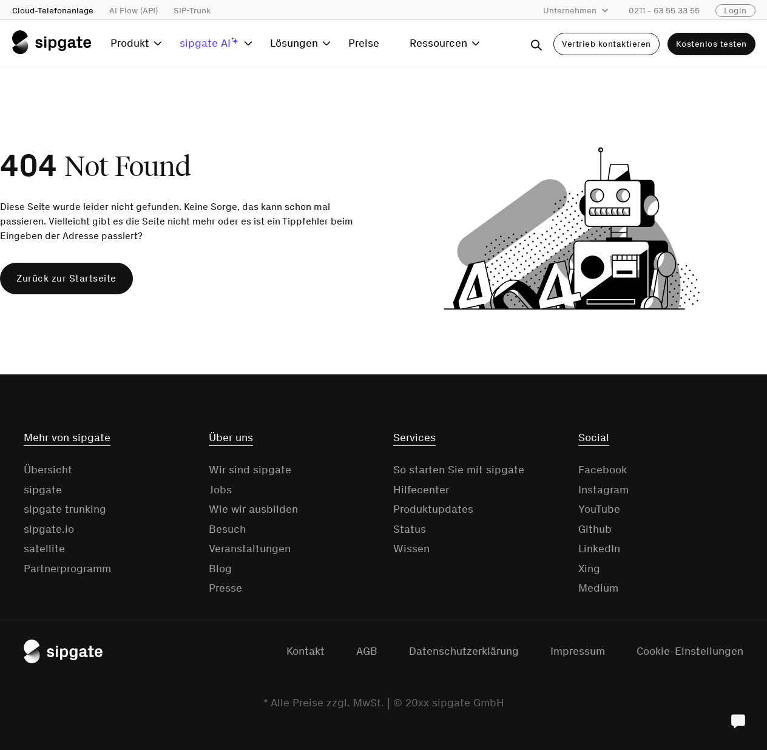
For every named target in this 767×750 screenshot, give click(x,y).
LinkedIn (599, 548)
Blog (220, 568)
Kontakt (305, 651)
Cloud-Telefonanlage (52, 10)
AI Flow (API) (133, 10)
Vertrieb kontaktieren (606, 44)
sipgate (43, 489)
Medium (598, 588)
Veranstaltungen (250, 548)
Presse (225, 588)
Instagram (603, 489)
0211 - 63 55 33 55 (664, 10)
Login (735, 10)
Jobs (220, 489)
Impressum (577, 651)
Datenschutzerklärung (464, 651)
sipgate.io (49, 529)
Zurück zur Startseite (66, 278)
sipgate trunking (65, 509)
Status (409, 529)
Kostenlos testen (711, 44)
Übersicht (48, 469)
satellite (44, 548)
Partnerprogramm (67, 568)
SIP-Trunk (192, 10)
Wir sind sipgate (250, 469)
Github (595, 529)
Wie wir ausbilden (253, 509)
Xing (589, 568)
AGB (366, 651)
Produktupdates (433, 509)
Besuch (227, 529)
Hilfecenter (421, 489)
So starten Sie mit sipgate (458, 469)
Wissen (411, 548)
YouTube (599, 509)
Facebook (602, 469)
